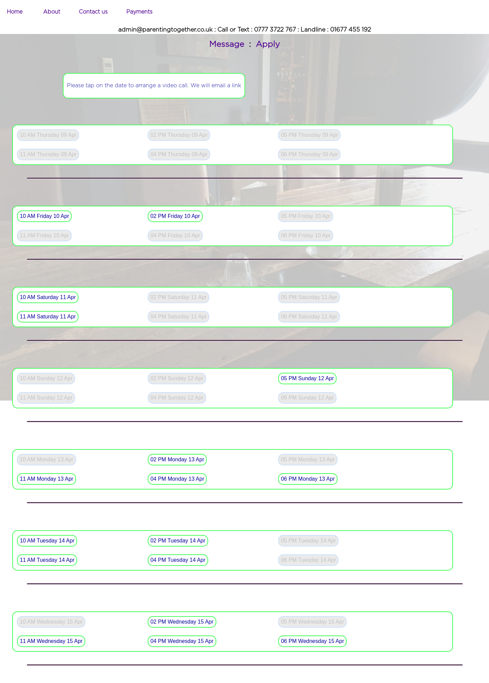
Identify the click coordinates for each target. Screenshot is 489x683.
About (51, 12)
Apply (268, 44)
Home (14, 12)
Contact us (93, 12)
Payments (139, 12)
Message (226, 44)
